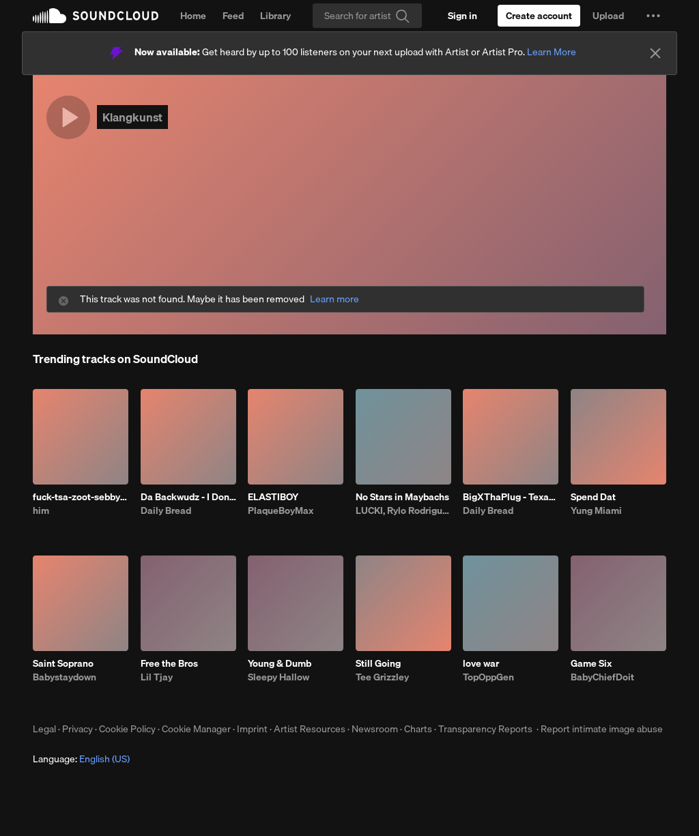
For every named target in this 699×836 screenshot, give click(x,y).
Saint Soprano (63, 663)
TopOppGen (488, 677)
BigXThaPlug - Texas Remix (510, 497)
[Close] (655, 53)
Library (275, 15)
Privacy (77, 728)
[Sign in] (462, 16)
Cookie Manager (196, 728)
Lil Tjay (157, 677)
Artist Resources (309, 728)
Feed (233, 15)
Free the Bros (169, 663)
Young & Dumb (279, 663)
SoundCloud (95, 15)
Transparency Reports (485, 728)
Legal (44, 728)
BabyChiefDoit (602, 677)
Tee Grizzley (382, 677)
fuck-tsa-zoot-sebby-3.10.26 (80, 497)
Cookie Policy (127, 728)
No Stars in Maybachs (402, 497)
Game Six (591, 663)
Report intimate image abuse (602, 728)
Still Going (378, 663)
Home (193, 15)
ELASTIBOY (273, 497)
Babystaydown (64, 677)
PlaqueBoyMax (280, 510)
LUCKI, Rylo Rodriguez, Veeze (403, 510)
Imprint (252, 728)
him (41, 510)
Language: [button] (81, 758)
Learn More (551, 51)
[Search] (367, 15)
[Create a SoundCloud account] (539, 16)
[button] (653, 15)
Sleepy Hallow (278, 677)
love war (481, 663)
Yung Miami (596, 510)
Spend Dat (593, 497)
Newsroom (375, 728)
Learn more (334, 299)
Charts (418, 728)
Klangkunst (132, 117)
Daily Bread (166, 510)
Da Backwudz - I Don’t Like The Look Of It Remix (188, 497)
